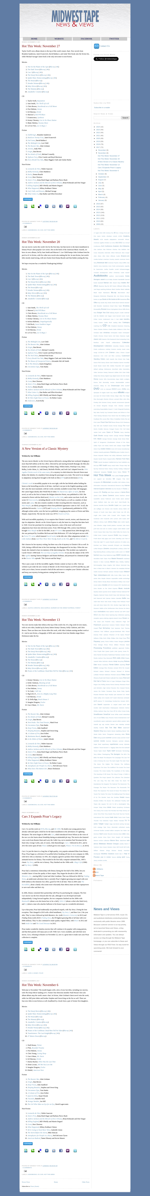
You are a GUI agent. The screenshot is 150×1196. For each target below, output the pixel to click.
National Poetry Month (106, 595)
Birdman (108, 289)
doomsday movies (108, 382)
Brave (76, 921)
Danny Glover (105, 362)
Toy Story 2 (29, 865)
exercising (97, 409)
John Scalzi (122, 518)
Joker (119, 522)
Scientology (108, 701)
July (100, 183)
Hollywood (126, 469)
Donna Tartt (97, 382)
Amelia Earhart (98, 259)
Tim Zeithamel (116, 801)
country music (121, 349)
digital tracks (116, 376)
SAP (111, 698)
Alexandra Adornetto (104, 252)
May (100, 188)
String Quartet (101, 737)
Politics (111, 641)
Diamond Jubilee (113, 372)
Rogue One (97, 684)
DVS (128, 389)
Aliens (99, 256)
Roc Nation (119, 678)
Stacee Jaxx (114, 724)
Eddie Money (110, 396)
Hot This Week (49, 230)
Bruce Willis (122, 309)
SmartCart (106, 714)
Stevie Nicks (98, 734)
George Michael (119, 435)
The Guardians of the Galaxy (120, 771)
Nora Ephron (110, 611)
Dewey (105, 372)
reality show (121, 658)
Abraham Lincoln (111, 236)
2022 (98, 132)
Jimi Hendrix (114, 509)
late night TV (101, 542)
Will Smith (127, 847)
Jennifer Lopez (113, 505)
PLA (128, 638)
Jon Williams (98, 869)
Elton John (123, 399)
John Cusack (111, 515)
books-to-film (115, 299)
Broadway (126, 306)
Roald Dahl (102, 678)
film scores (103, 419)
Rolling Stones (105, 684)
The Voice (108, 794)
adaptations (113, 239)
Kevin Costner (102, 535)
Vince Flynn (107, 837)
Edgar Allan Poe (120, 396)
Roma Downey (114, 684)
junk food (96, 528)
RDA (114, 658)
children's (120, 329)
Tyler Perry (106, 827)
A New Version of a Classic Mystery (45, 448)
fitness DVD (119, 422)
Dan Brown (118, 359)
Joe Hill (123, 512)
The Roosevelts (121, 787)
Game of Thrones (112, 432)
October (101, 174)
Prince (106, 645)
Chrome (100, 336)
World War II (119, 854)
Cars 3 (30, 72)
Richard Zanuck (116, 674)
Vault (101, 834)
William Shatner (99, 850)
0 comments (27, 223)
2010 (80, 478)
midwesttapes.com (104, 575)
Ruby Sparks (125, 691)
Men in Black (98, 568)
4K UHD (57, 829)
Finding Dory (46, 918)
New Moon (100, 601)
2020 (98, 138)
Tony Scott (116, 814)
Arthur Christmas (114, 272)
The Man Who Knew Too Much (115, 781)
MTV (119, 585)
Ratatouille (26, 901)
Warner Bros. (114, 840)
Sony (103, 717)
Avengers (97, 279)
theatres (96, 801)
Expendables (104, 409)
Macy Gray (103, 555)
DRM (122, 385)
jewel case (126, 505)
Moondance (114, 581)
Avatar (127, 276)
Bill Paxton (113, 286)
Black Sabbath (125, 289)
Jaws (105, 502)
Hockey (116, 469)
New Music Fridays (111, 601)
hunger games (124, 475)
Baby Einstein (113, 279)
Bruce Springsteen (112, 309)
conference (101, 349)
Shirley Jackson (98, 711)
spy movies (105, 724)
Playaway (97, 641)
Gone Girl (114, 449)
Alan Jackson (98, 249)
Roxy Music (117, 691)
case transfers (125, 319)
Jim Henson (105, 509)
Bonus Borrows (125, 296)
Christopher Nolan (116, 332)
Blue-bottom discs (124, 292)
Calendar (127, 312)
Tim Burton (107, 801)
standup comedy (124, 724)
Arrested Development (101, 272)
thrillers (101, 801)
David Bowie (98, 366)
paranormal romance (108, 625)
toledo (109, 807)
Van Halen (123, 830)
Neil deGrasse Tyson (123, 595)
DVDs (124, 389)
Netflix (124, 598)
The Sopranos (102, 791)
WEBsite (59, 39)
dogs (117, 379)
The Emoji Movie (34, 75)
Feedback (97, 419)
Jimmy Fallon (123, 509)
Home (56, 1182)
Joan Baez (108, 512)
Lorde (117, 552)
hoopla (109, 472)
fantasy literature (103, 415)
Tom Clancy (97, 810)
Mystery (96, 591)
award (103, 279)
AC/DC (120, 236)
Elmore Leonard (114, 399)
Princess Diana (125, 645)
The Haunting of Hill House (102, 774)
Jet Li (121, 505)
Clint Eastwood (111, 339)
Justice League (112, 528)
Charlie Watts (112, 329)
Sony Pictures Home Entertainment (116, 717)
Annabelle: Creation (35, 92)
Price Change (98, 645)
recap (115, 661)
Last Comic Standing (114, 538)
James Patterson (106, 499)
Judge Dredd (107, 525)
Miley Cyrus (122, 575)
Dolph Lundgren (125, 379)
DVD (41, 230)
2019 (98, 141)
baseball (100, 283)
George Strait (117, 439)
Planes (44, 846)
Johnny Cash (103, 522)
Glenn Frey (97, 449)
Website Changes (113, 844)
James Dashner (120, 495)
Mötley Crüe (122, 581)
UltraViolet (114, 827)
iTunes (125, 489)
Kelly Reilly (116, 532)
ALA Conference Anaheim (110, 246)
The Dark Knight (114, 761)
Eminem (104, 402)
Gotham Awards (98, 452)
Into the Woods (116, 489)
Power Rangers (119, 641)
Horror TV (126, 472)
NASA (109, 591)
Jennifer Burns (103, 505)
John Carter (102, 515)
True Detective (103, 820)
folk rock (99, 425)
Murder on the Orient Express (63, 608)
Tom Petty (119, 810)
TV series (29, 536)
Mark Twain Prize (105, 558)
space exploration (106, 721)
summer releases (124, 741)
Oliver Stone (105, 615)
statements (126, 727)
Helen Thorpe (119, 465)
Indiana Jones (125, 482)
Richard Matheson (104, 674)
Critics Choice (120, 352)
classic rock (97, 339)
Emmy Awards (111, 402)
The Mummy (32, 89)
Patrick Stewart (120, 625)
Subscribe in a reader (102, 107)
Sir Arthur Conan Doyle (123, 711)
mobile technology (124, 578)
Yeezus (114, 857)
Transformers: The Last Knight (38, 1033)
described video (117, 369)
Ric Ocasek (126, 668)
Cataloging (126, 322)
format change (117, 425)
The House (31, 81)
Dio (122, 376)
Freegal (111, 429)
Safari (95, 698)
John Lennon (114, 518)
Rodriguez (119, 681)
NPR (124, 611)
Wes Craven (103, 847)
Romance (123, 684)
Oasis (128, 611)
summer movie (125, 737)
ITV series (58, 531)
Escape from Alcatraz (116, 405)
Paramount (97, 625)
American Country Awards (111, 259)
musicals (127, 588)
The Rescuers (111, 787)
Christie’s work (27, 483)
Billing (125, 286)
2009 (98, 224)
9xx (117, 233)
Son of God (97, 717)
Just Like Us (103, 528)
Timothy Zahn (125, 801)
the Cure (106, 761)
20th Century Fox (108, 233)
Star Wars (118, 727)
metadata (122, 568)
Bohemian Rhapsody (106, 296)
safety (99, 698)
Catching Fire (98, 326)
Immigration (97, 482)
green (118, 452)
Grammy (113, 452)
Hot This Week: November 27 (41, 46)
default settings (98, 369)
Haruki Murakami (103, 462)
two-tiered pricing (118, 824)
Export (110, 409)
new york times (98, 605)
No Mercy (127, 608)
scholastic (127, 698)
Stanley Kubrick (99, 727)
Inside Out (29, 923)
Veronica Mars (117, 834)
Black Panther (116, 289)
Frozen (117, 429)
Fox (124, 425)
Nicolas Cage (118, 605)
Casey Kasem (98, 322)
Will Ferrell (120, 847)
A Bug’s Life (77, 862)
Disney (35, 973)
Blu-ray (52, 67)
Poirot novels (33, 500)
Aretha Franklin (109, 269)
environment (120, 402)
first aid (127, 419)
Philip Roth (102, 638)
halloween (119, 455)
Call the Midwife (99, 316)
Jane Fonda (116, 499)
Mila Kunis (114, 575)
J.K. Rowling (103, 492)
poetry (103, 641)
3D (115, 233)
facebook (127, 409)
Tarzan (96, 751)
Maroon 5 (97, 562)
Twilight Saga (108, 824)
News (105, 605)
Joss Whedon (98, 525)
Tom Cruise (104, 810)
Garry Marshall (125, 432)
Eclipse (127, 392)
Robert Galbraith (111, 678)
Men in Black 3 (106, 568)
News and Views (107, 909)
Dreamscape (115, 385)
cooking (108, 349)
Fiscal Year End (106, 422)
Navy (114, 595)
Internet (127, 485)
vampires (117, 830)
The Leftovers (116, 777)
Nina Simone (119, 608)
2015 (98, 206)
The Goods (119, 767)
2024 (98, 127)
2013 (98, 212)
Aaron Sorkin (101, 236)
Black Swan (98, 292)
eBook (115, 392)
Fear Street (111, 415)
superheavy (105, 744)
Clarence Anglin (125, 336)
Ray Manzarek (107, 658)
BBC (111, 283)
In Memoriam (106, 482)
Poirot (77, 608)
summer (108, 737)
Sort (128, 717)
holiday (121, 469)
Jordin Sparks (125, 522)
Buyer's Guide (119, 312)
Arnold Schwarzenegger (122, 269)
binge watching (101, 289)
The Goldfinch (111, 767)
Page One (126, 621)
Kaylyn (96, 872)
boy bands (101, 302)
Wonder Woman (33, 83)
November (102, 153)
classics (104, 339)
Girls (115, 445)
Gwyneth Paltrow (103, 455)
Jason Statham (98, 502)
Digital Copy (108, 376)
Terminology (126, 751)
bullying (112, 312)
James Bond (125, 492)
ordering (105, 618)
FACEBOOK (86, 39)
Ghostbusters (111, 442)
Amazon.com (125, 256)
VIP (122, 837)
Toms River (101, 814)
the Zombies (115, 797)
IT (121, 489)
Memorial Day (125, 565)
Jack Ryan (111, 492)
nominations (102, 611)
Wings (108, 850)
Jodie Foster (116, 512)
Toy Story (30, 862)
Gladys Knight (121, 445)
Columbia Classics (118, 346)
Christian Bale (98, 332)
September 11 (107, 704)
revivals (116, 668)
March (100, 194)
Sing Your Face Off (109, 711)
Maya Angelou (107, 565)
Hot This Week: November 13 (41, 620)
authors (111, 276)
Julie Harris (126, 525)
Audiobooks (32, 230)
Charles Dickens (103, 329)
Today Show (102, 807)
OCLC (96, 615)
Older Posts (85, 1182)
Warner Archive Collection (101, 840)
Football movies (108, 425)
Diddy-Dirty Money (99, 376)
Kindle (116, 535)
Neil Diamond (98, 598)
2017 (98, 147)
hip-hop (96, 469)
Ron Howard (121, 688)
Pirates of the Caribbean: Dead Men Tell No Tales (45, 671)
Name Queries (103, 591)
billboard (119, 286)
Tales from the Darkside (123, 747)
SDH (95, 704)
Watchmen (123, 840)
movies (104, 585)
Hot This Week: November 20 (41, 242)
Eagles (104, 392)
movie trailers (98, 585)
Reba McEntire (103, 661)
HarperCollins (111, 459)
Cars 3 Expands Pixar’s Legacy (42, 816)
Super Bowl (97, 744)
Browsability (97, 309)
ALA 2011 (112, 242)
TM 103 (108, 804)
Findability (117, 419)
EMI (100, 402)
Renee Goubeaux (103, 664)
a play (32, 503)
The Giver (104, 767)
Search (100, 704)
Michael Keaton (119, 571)
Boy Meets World (110, 302)
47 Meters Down (33, 1036)
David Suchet (51, 536)
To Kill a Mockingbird (119, 804)
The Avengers (115, 754)
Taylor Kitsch (102, 751)
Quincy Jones (122, 651)
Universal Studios (99, 830)
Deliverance (107, 369)
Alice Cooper (126, 252)
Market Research (117, 558)
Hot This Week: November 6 (40, 985)
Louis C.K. (122, 552)
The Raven (103, 787)
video (124, 834)
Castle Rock (108, 322)
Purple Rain (101, 651)
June (100, 185)
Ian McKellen (107, 479)
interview (108, 489)
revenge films (103, 668)
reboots (110, 661)
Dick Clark (122, 372)
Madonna (109, 555)
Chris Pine (126, 329)
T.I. (109, 747)
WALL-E (62, 901)
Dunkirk (127, 385)
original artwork (113, 618)
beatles (123, 283)
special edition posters (119, 721)
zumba (105, 860)
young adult (121, 857)
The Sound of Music (113, 791)
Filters (112, 419)
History (111, 469)
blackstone (106, 292)
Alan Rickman (107, 249)
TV (126, 820)
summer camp (116, 737)
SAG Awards (105, 698)
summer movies (99, 741)
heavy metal (111, 465)
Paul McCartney (104, 628)
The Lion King (98, 781)
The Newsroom (122, 784)
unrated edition (109, 830)
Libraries (106, 548)
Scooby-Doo (116, 701)
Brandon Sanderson (103, 306)
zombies (100, 860)
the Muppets (105, 784)
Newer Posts (26, 1182)
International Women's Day (115, 485)
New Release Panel (123, 601)
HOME (34, 39)
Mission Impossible (112, 578)
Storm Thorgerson (108, 734)
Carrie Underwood (104, 319)
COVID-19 (101, 352)
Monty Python (98, 581)
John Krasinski (104, 518)
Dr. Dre (107, 385)
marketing (127, 558)
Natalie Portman (116, 591)
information (97, 485)
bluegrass (96, 296)
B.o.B (107, 279)
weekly (122, 844)
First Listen (97, 422)
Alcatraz (114, 249)
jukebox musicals (116, 525)
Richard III (120, 671)
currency (118, 356)
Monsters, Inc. (27, 876)
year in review (106, 857)
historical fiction (103, 469)
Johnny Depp (112, 522)
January (101, 200)
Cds (109, 326)
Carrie (123, 316)
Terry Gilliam (97, 754)
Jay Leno (111, 502)
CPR (106, 352)
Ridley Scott (125, 674)
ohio (99, 615)
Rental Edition (114, 664)
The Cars (124, 757)
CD (39, 230)
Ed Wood (103, 396)
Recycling (120, 661)
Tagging (112, 747)
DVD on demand (105, 389)
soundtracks (97, 721)
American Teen (38, 1070)
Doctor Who (103, 379)
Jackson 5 (118, 492)
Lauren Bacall (110, 542)
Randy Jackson (98, 658)
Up (26, 904)
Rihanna (96, 678)
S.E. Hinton (126, 694)
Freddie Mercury (103, 429)
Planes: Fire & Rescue (74, 846)
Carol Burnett (116, 316)
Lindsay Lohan (122, 548)
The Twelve (101, 794)
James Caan (98, 495)
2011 (98, 218)
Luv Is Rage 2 (41, 126)
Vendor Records (108, 834)
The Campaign (116, 757)
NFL (108, 605)
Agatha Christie (34, 608)
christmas (106, 332)
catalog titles (117, 322)
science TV (100, 701)
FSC (121, 429)
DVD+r (119, 389)
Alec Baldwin (122, 249)
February (101, 197)
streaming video (120, 734)
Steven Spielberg (116, 731)
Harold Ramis (102, 459)
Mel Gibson (116, 565)
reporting (122, 664)
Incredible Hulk (116, 482)
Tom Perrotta (112, 810)
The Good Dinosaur (43, 923)
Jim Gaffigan (97, 509)
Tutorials (121, 820)
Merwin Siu (115, 568)
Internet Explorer (99, 489)
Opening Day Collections (116, 615)
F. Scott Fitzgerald (118, 409)
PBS (123, 631)
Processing (98, 648)
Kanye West (101, 532)
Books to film (106, 299)
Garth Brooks (98, 435)
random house (125, 655)
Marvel (112, 562)
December (102, 150)
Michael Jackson (108, 571)
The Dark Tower (33, 69)
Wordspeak (97, 854)
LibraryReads (114, 548)
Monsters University (70, 915)
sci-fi (95, 701)
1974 (62, 478)
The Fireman (115, 764)
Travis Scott (121, 817)
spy (100, 724)
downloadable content (123, 382)
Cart (117, 319)
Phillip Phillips (111, 638)
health (105, 465)
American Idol (102, 263)
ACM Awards (104, 239)
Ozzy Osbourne (116, 621)
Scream (123, 701)
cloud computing (121, 339)
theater (122, 797)
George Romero (107, 439)
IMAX (128, 479)
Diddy (128, 372)
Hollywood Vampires (100, 472)
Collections (108, 346)
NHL (111, 605)
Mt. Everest (114, 585)
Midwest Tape (99, 875)
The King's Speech (105, 777)
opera (101, 618)
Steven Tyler (126, 731)
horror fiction (117, 472)
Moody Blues (106, 581)
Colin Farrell (105, 342)
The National (113, 784)
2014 (98, 209)
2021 (98, 135)
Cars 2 (67, 843)
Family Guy (103, 412)
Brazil (112, 306)
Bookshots (123, 299)
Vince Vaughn (115, 837)
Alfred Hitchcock (116, 252)
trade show (114, 817)
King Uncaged (123, 535)
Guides (122, 452)
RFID (120, 668)
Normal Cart (118, 611)
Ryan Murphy (109, 694)
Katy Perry (109, 532)
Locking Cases (110, 552)
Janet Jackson (125, 499)
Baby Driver (32, 86)
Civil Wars (116, 336)
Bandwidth (121, 279)
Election (106, 399)
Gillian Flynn (97, 445)
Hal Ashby (112, 455)
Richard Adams (99, 671)
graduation (107, 452)
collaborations (116, 342)
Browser (104, 309)
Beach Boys (117, 283)
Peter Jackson (103, 635)
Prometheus (107, 648)
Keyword (110, 535)
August (101, 180)
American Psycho (113, 263)
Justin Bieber (122, 528)
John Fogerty (121, 515)
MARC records (121, 555)
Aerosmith (121, 239)
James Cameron (108, 495)
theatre (127, 797)
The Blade (100, 757)
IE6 (114, 479)
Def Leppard (126, 366)
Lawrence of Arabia (120, 542)
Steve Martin (107, 731)
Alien (95, 256)
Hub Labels (115, 475)
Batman (106, 283)
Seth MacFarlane (104, 708)
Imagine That (120, 479)
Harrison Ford (120, 459)
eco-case (96, 396)
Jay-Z (116, 502)
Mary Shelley (120, 562)
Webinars (102, 844)
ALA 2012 (119, 242)
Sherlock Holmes (124, 708)
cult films (111, 356)
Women (114, 850)
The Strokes (123, 791)
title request (102, 804)
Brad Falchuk (120, 302)
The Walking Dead (116, 794)
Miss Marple (26, 506)
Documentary (111, 379)
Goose (119, 449)
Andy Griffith (122, 263)
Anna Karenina (103, 266)
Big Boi (107, 286)
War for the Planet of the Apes (38, 67)
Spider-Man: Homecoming (37, 78)
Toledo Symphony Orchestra (121, 807)
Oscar (120, 618)
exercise (127, 405)
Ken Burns (123, 532)
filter (108, 419)
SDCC (128, 701)
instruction (104, 485)
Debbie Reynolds (115, 366)
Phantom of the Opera (116, 635)
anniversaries (120, 266)
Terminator (119, 751)
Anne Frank (112, 266)
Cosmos (113, 349)
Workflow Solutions (107, 854)
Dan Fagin (126, 359)
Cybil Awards (110, 359)
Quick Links (113, 651)
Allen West (105, 256)
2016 (98, 204)
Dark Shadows (114, 362)
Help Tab (127, 465)
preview (127, 641)
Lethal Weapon (98, 548)
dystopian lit (97, 392)
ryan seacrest (118, 694)
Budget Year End (103, 312)
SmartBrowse (98, 714)
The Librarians (125, 777)
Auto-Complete (119, 276)
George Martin (108, 435)
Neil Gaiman (106, 598)
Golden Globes (106, 449)
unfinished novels (124, 827)
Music (120, 588)
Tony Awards (108, 814)
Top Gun (122, 814)
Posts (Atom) (35, 1186)
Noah (95, 611)
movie (128, 581)
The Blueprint (108, 757)
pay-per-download (115, 631)
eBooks (121, 392)
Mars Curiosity (105, 562)
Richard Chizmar (110, 671)
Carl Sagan (108, 316)
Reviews (110, 668)
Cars (52, 835)
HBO (100, 465)
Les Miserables (125, 545)
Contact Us (102, 46)
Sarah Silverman (118, 698)
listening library (101, 552)
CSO (105, 356)
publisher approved (118, 648)
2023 (98, 130)
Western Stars (111, 847)
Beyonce (101, 286)
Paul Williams (104, 631)
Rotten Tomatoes (106, 691)
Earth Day (109, 392)
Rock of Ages (111, 681)
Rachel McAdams (102, 655)
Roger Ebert (126, 681)
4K (57, 67)
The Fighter (106, 764)
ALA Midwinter (125, 246)
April (100, 191)
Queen (107, 651)
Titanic (96, 804)
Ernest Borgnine (102, 405)
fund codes (101, 432)
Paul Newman (115, 628)
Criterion (112, 352)
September (102, 177)
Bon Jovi (116, 296)
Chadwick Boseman (117, 326)
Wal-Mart (127, 837)
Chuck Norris (108, 336)
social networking (124, 714)
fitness (114, 422)
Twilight (100, 824)
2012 (98, 215)
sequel (115, 704)
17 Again (96, 233)
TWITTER (114, 39)
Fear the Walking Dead (123, 415)
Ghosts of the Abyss (123, 442)
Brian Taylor (118, 306)
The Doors (97, 764)
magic (114, 555)
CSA (102, 356)
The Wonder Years (104, 797)
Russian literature (99, 694)
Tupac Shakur (113, 820)
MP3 (109, 585)
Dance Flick (97, 362)
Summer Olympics (112, 741)
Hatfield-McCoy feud (115, 462)
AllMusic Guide (115, 256)
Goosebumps (126, 449)
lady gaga (105, 538)
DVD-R (114, 389)
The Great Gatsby (104, 771)
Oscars (124, 618)
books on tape (98, 299)
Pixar (41, 973)
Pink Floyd (119, 638)
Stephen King (98, 731)
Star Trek (108, 727)
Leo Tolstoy (103, 545)
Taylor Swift (111, 751)
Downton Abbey (99, 385)
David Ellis (105, 366)
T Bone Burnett (103, 747)
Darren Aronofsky (124, 362)
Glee (128, 445)
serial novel (122, 704)
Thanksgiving (106, 754)
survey (121, 744)
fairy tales (97, 412)
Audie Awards (125, 272)
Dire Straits (126, 376)
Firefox (123, 419)
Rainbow (117, 655)
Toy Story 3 (66, 912)
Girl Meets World (107, 445)
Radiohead (111, 655)
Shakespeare (114, 708)
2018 (98, 144)
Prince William (113, 645)
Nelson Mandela (116, 598)
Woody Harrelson (124, 850)
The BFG (124, 754)
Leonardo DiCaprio (113, 545)
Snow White (114, 714)
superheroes (114, 744)
